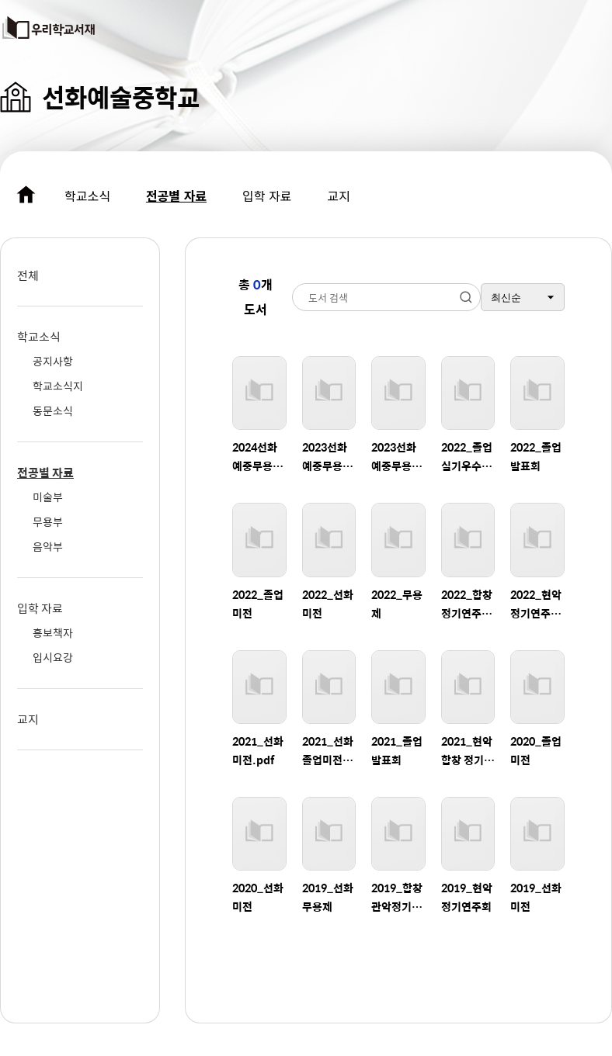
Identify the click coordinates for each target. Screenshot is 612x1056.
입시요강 (53, 657)
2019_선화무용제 (327, 897)
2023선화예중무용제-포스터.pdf (395, 456)
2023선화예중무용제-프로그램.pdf (324, 456)
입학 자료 (266, 195)
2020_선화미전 (257, 897)
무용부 (48, 521)
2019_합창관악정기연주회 (396, 897)
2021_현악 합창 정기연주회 (467, 750)
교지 (338, 195)
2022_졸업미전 (257, 603)
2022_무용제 (396, 603)
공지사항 (53, 360)
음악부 (48, 546)
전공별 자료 (176, 195)
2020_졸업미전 (536, 750)
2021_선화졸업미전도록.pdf (327, 750)
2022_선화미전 (327, 603)
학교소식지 (58, 385)
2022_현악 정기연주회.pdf (536, 604)
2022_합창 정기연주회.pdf (466, 604)
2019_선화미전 (536, 897)
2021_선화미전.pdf (257, 750)
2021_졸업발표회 (396, 750)
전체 (28, 275)
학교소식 (87, 195)
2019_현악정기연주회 (466, 897)
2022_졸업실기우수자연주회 (466, 456)
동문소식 (53, 410)
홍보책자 (53, 632)
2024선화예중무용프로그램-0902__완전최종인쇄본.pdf (259, 456)
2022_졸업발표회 (536, 456)
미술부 (48, 496)
